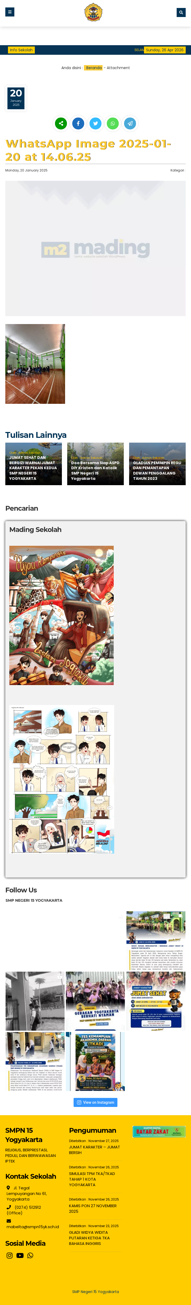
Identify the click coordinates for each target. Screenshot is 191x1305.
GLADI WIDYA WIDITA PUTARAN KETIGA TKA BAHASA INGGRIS (89, 1238)
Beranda (94, 67)
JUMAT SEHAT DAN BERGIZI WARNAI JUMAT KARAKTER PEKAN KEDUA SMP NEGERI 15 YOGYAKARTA (33, 468)
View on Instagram (95, 1102)
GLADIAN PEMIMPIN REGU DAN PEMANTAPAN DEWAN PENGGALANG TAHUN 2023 (157, 470)
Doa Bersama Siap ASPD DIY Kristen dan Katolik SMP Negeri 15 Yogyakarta (95, 470)
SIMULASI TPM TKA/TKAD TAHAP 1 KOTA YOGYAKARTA (92, 1179)
